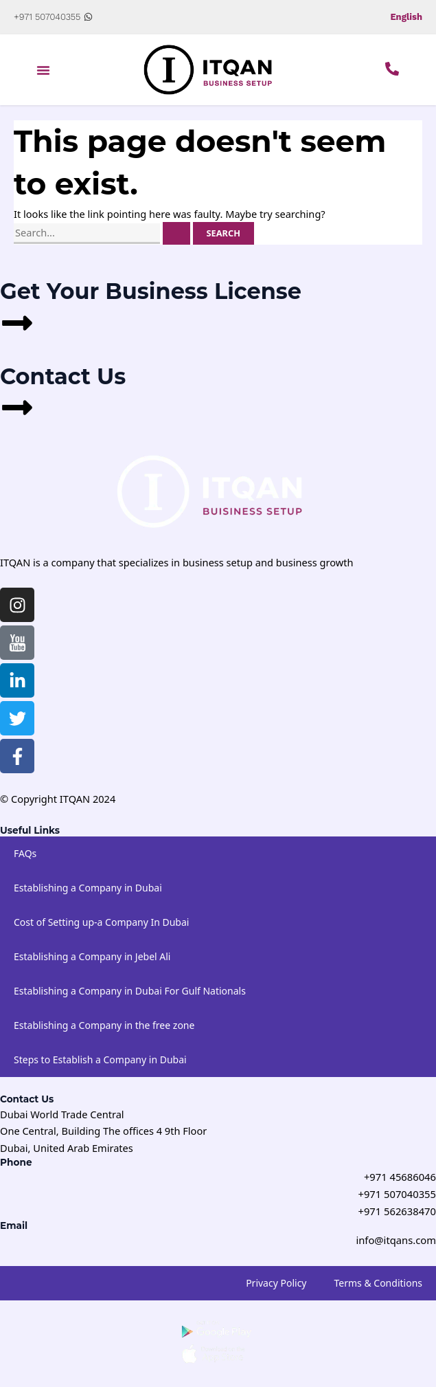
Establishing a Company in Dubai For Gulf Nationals (130, 990)
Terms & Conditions (378, 1281)
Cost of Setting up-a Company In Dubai (101, 921)
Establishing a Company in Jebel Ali (92, 955)
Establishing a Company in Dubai (88, 887)
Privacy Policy (276, 1281)
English (406, 17)
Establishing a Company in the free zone (104, 1024)
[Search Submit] (176, 233)
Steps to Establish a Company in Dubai (100, 1058)
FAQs (25, 852)
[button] (43, 70)
